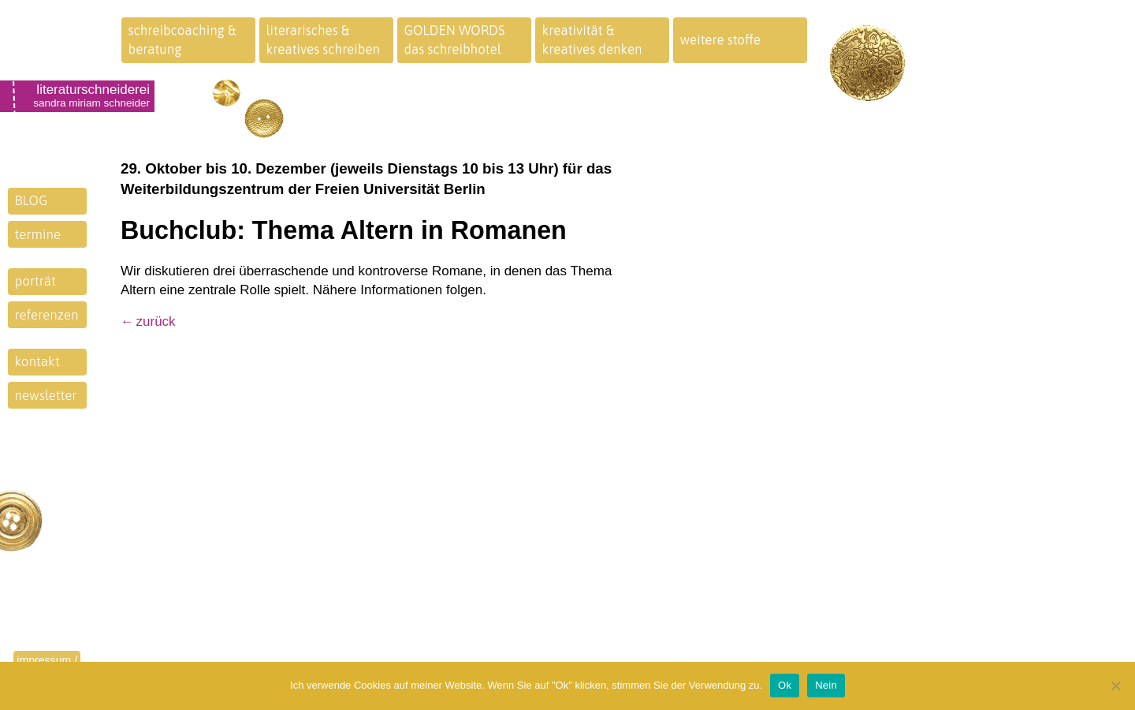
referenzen (47, 315)
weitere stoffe (720, 39)
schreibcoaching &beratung (182, 39)
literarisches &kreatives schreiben (323, 39)
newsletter (46, 395)
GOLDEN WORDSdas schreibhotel (454, 39)
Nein (826, 685)
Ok (784, 685)
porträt (35, 281)
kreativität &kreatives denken (592, 39)
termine (38, 234)
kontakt (37, 361)
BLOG (31, 200)
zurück (156, 321)
